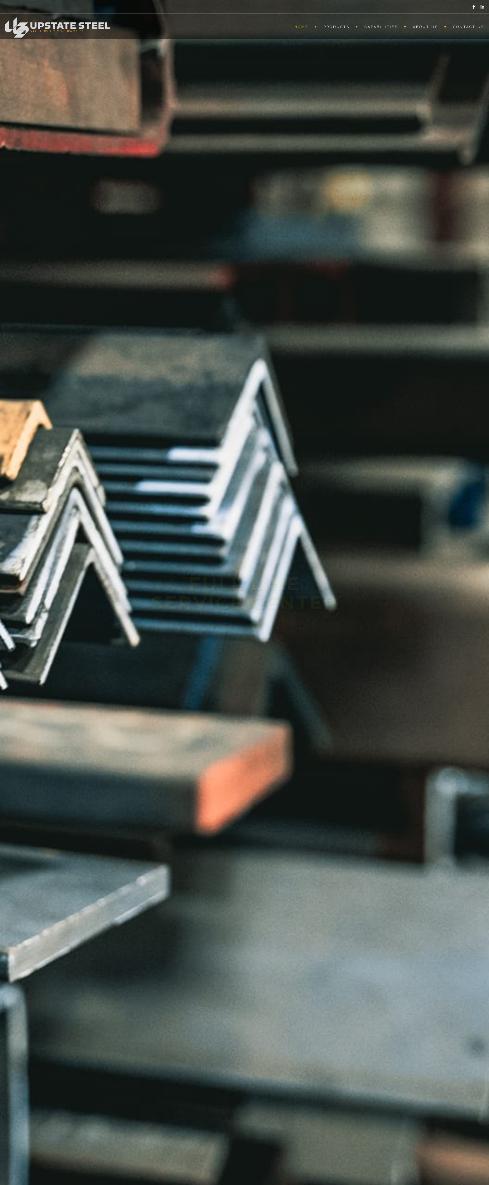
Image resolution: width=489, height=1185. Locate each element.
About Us (425, 27)
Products (336, 27)
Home (301, 27)
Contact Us (468, 27)
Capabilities (381, 27)
